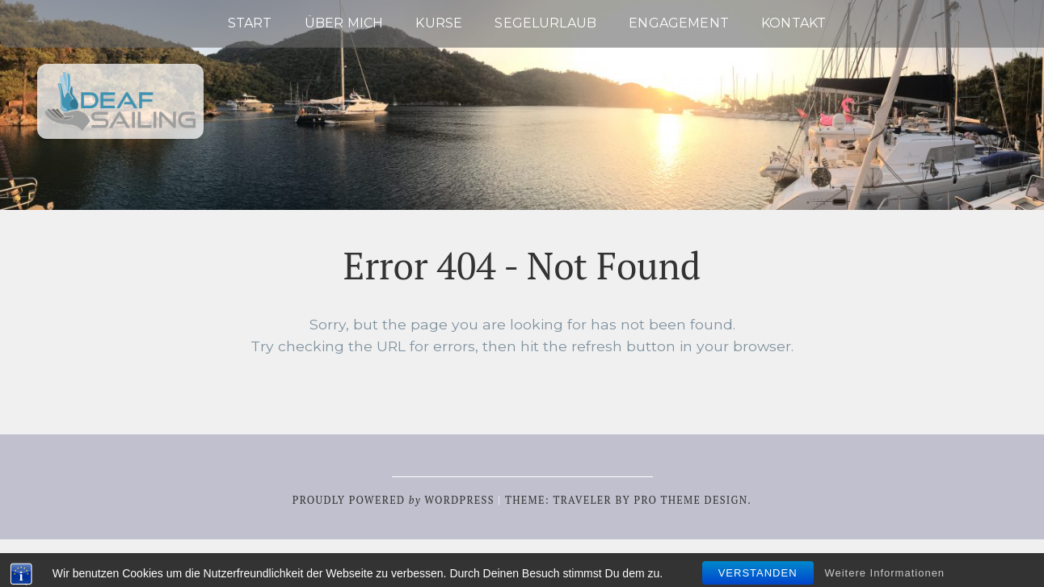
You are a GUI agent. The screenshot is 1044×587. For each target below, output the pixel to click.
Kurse (438, 23)
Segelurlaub (545, 23)
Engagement (679, 23)
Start (250, 23)
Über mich (344, 23)
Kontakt (793, 23)
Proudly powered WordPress (394, 500)
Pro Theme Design (690, 500)
